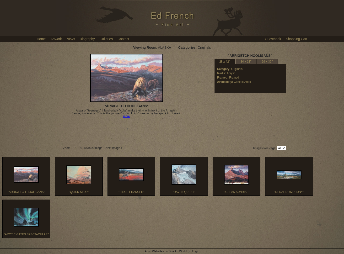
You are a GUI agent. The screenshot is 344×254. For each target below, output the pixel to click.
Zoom (67, 148)
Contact (123, 39)
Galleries (106, 39)
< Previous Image (91, 148)
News (71, 39)
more (126, 116)
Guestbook (273, 39)
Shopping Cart (296, 39)
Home (41, 39)
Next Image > (115, 148)
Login (195, 251)
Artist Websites (154, 251)
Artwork (56, 39)
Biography (87, 39)
